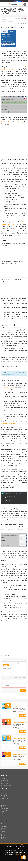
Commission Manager (6, 781)
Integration (3, 796)
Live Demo (3, 805)
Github (3, 834)
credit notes (10, 177)
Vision (2, 823)
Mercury (3, 778)
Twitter (3, 835)
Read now (23, 715)
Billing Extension (5, 780)
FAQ (2, 813)
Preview (6, 665)
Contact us (3, 831)
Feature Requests (5, 810)
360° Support (4, 793)
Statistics (3, 814)
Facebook (4, 837)
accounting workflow (8, 423)
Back (2, 19)
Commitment (4, 828)
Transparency (4, 829)
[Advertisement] (14, 141)
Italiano (24, 1)
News (2, 811)
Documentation (4, 808)
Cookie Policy (19, 854)
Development (4, 795)
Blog (2, 806)
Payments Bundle (5, 783)
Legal (2, 816)
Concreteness (4, 826)
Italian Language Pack (6, 785)
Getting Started (4, 792)
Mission (3, 824)
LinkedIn (3, 839)
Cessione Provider (5, 798)
